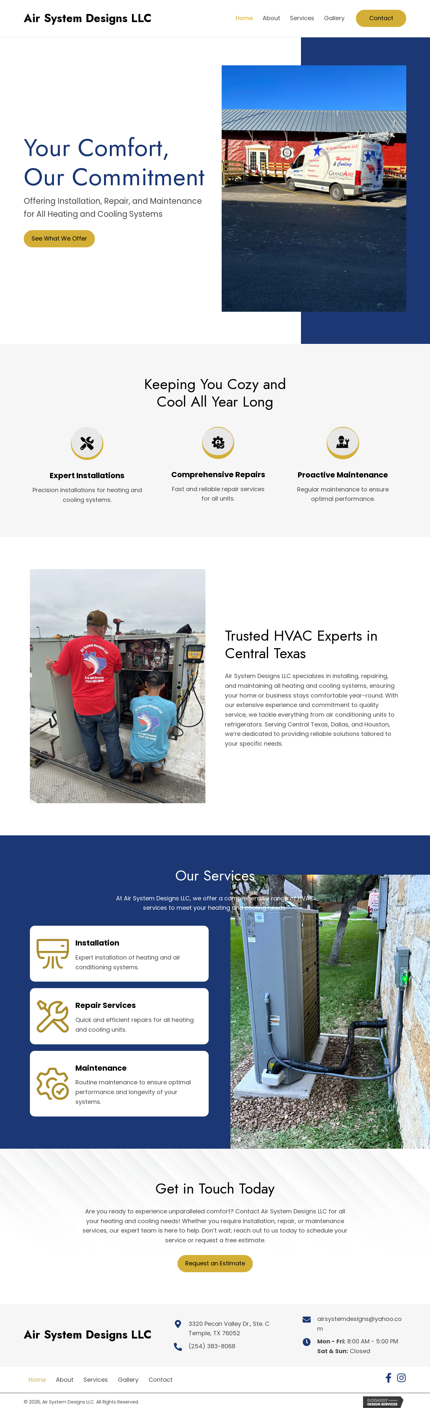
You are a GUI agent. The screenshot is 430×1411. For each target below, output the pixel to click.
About (64, 1380)
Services (96, 1380)
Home (37, 1380)
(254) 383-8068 (212, 1346)
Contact (161, 1380)
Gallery (128, 1380)
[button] (388, 1378)
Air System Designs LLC (87, 18)
